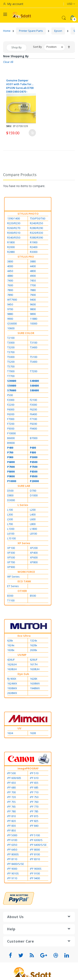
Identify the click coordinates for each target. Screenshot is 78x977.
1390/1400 (13, 218)
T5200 (10, 362)
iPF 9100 (35, 873)
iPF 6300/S (36, 840)
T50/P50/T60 (37, 218)
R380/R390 (36, 237)
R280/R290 (36, 228)
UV (19, 728)
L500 (10, 519)
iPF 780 (11, 811)
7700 (33, 285)
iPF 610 (34, 778)
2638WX (12, 693)
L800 (32, 524)
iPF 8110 (12, 859)
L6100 (10, 533)
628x (10, 640)
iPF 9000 (12, 868)
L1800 (33, 529)
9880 (10, 314)
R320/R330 (36, 233)
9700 (10, 309)
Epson (58, 31)
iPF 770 (34, 806)
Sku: (9, 126)
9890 (33, 314)
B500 (33, 595)
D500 (10, 490)
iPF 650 (11, 783)
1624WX (12, 683)
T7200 (33, 371)
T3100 (33, 342)
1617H (34, 664)
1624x (10, 645)
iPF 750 (34, 797)
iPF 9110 (12, 878)
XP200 (34, 548)
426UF (11, 659)
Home (7, 31)
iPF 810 (11, 816)
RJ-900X (11, 679)
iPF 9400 (35, 878)
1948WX (35, 688)
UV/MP (22, 655)
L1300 (10, 529)
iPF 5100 (35, 835)
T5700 (10, 366)
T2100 (10, 338)
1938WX (12, 688)
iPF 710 (34, 792)
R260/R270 (13, 228)
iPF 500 (11, 773)
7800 (10, 290)
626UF (33, 659)
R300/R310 (13, 233)
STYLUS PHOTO (28, 213)
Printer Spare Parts (31, 31)
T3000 (10, 342)
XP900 (11, 567)
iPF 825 (34, 821)
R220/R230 (13, 223)
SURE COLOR (26, 333)
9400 (33, 299)
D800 (10, 495)
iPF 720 (11, 797)
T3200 (10, 347)
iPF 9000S (35, 868)
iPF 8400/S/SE (15, 864)
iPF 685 (34, 787)
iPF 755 (11, 802)
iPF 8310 (35, 859)
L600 (32, 519)
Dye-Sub (23, 674)
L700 (10, 524)
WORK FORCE (26, 572)
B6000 (11, 438)
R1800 (11, 242)
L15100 (11, 538)
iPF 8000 (35, 849)
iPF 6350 (12, 845)
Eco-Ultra (24, 636)
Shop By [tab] (16, 47)
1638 (33, 733)
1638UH (12, 669)
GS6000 (12, 323)
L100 (10, 510)
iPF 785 (34, 811)
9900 (10, 319)
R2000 (11, 247)
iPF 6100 (12, 840)
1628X (33, 679)
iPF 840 (34, 826)
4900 (33, 276)
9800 (33, 309)
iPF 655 (34, 783)
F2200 (10, 404)
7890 (10, 295)
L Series (23, 505)
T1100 (10, 600)
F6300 (10, 414)
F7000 (10, 419)
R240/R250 (36, 223)
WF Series (13, 576)
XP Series (24, 543)
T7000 (10, 371)
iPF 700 (11, 792)
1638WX (35, 683)
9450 (10, 304)
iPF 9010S (13, 873)
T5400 (33, 362)
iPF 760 (34, 802)
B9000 (11, 443)
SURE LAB (24, 486)
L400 (32, 514)
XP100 (11, 548)
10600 (10, 328)
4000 (10, 266)
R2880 (11, 252)
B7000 (33, 438)
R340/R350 (13, 237)
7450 (33, 280)
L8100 (33, 533)
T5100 (33, 357)
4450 (10, 271)
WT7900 (12, 299)
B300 (10, 595)
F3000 (33, 404)
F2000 (10, 400)
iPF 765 (11, 806)
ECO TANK (24, 581)
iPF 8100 (35, 854)
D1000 (34, 495)
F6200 (33, 409)
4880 (10, 276)
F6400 (33, 414)
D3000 (11, 500)
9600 (33, 304)
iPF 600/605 (14, 778)
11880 (33, 319)
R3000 (33, 252)
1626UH (12, 664)
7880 (33, 290)
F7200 (10, 424)
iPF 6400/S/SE (38, 845)
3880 (33, 261)
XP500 (11, 557)
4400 (33, 266)
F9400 (33, 428)
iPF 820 (11, 821)
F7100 (33, 419)
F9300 (10, 428)
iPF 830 (11, 826)
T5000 (10, 357)
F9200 (33, 424)
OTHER (22, 591)
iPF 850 (11, 830)
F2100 (33, 400)
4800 (33, 271)
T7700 (10, 376)
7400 (10, 280)
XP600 (34, 557)
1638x (10, 650)
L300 (10, 514)
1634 (10, 733)
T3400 (33, 347)
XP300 (11, 553)
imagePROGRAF (28, 768)
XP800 (34, 562)
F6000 (10, 409)
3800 (10, 261)
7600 (10, 285)
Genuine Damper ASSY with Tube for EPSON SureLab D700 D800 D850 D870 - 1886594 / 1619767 (19, 85)
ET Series (13, 586)
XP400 (34, 553)
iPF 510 (34, 773)
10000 (33, 323)
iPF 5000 (12, 835)
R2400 (33, 247)
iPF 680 (11, 787)
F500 (10, 395)
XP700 (11, 562)
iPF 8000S (13, 854)
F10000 (11, 433)
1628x (33, 645)
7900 (33, 295)
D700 (33, 490)
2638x (33, 650)
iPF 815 (34, 816)
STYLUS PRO (26, 256)
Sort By (37, 47)
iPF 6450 (12, 849)
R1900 (33, 242)
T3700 (10, 352)
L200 (32, 510)
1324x (33, 640)
